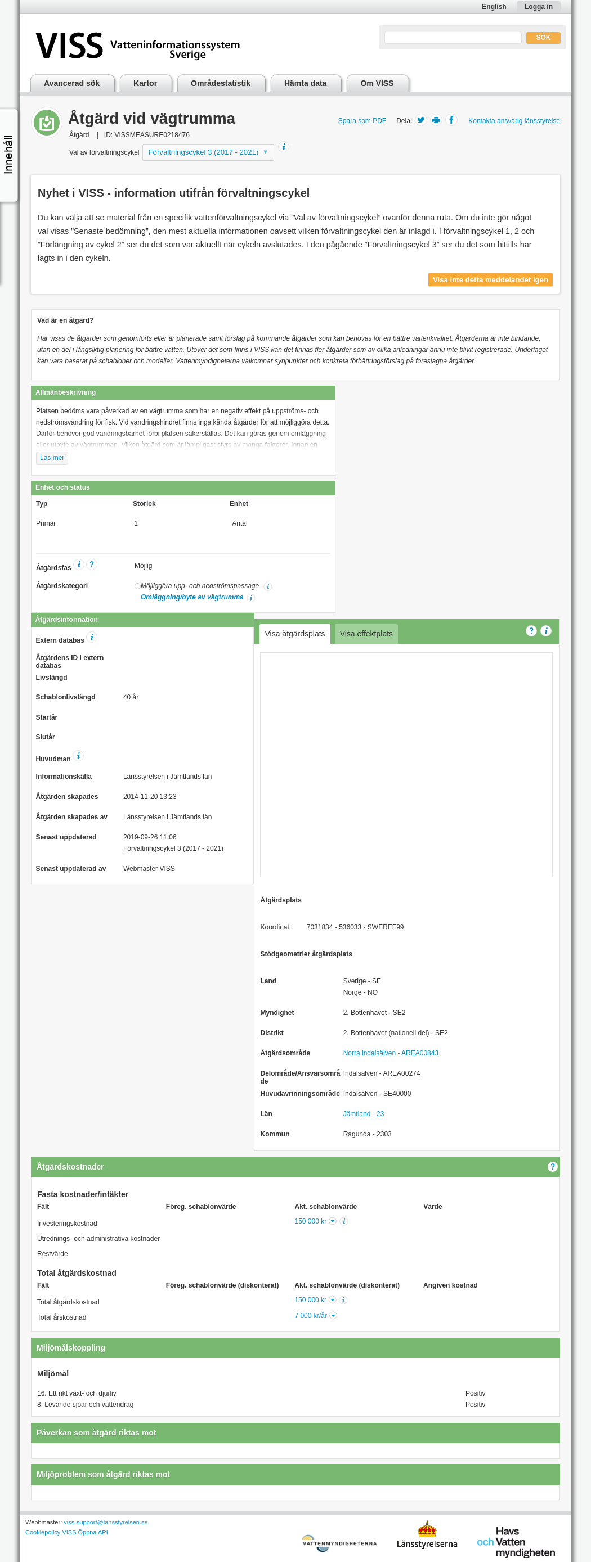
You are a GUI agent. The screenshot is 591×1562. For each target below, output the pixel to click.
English (494, 7)
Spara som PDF (362, 121)
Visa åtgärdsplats (295, 633)
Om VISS (376, 83)
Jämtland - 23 (363, 1114)
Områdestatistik (220, 83)
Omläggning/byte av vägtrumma (192, 597)
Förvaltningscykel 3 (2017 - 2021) (204, 152)
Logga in (539, 7)
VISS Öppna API (85, 1532)
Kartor (145, 83)
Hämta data (305, 83)
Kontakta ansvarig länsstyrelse (514, 121)
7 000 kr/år (310, 1316)
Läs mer (52, 458)
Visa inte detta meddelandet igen (490, 280)
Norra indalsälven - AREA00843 (390, 1053)
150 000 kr (311, 1221)
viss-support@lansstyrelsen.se (105, 1522)
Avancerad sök (72, 83)
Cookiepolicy (42, 1532)
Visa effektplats (366, 633)
